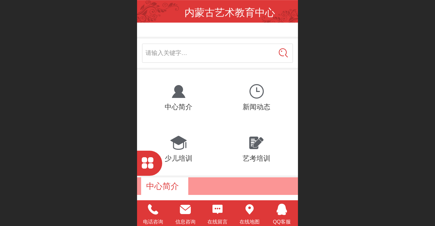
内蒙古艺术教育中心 (229, 12)
